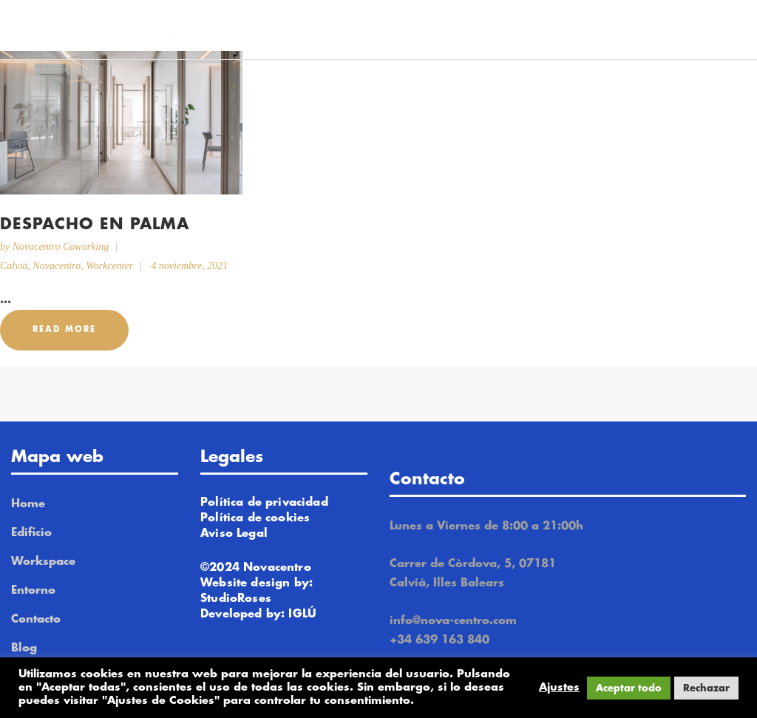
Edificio (31, 532)
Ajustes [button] (559, 687)
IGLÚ (302, 614)
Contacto (36, 619)
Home (28, 503)
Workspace (43, 561)
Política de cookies (255, 518)
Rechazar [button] (706, 688)
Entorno (33, 590)
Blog (24, 648)
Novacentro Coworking (61, 246)
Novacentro (57, 265)
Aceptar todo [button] (629, 688)
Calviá (13, 265)
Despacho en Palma (94, 224)
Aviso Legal (234, 533)
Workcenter (109, 265)
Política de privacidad (264, 502)
